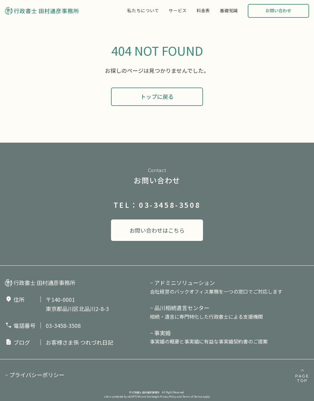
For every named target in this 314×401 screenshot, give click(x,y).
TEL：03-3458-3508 (157, 205)
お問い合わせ (278, 10)
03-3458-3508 (63, 325)
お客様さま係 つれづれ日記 (79, 342)
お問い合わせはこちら (157, 230)
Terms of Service (192, 396)
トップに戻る (157, 96)
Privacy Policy (168, 396)
